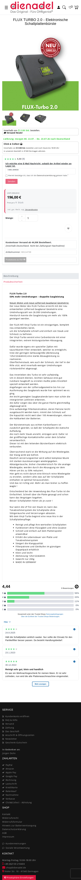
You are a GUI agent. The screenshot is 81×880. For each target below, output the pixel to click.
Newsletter (11, 738)
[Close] (75, 692)
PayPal (9, 765)
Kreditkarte (12, 787)
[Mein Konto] (58, 7)
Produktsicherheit (13, 281)
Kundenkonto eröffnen (17, 716)
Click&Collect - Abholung (19, 802)
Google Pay (11, 776)
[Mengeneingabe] (28, 218)
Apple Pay (11, 772)
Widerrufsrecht (10, 817)
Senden (11, 181)
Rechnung (11, 780)
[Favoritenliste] (70, 7)
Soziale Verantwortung (18, 847)
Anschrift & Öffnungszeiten (19, 735)
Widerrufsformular (12, 821)
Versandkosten (31, 209)
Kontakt (6, 814)
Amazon (10, 768)
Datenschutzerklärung (14, 829)
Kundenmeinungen (16, 843)
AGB (4, 833)
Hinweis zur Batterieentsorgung (19, 825)
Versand (9, 723)
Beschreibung (11, 276)
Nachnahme (12, 794)
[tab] (40, 276)
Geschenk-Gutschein (16, 742)
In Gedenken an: (11, 749)
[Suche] (64, 7)
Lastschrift (11, 783)
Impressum (8, 836)
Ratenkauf (11, 791)
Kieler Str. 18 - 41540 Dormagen (20, 871)
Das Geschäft (12, 731)
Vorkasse (10, 798)
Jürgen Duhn (9, 753)
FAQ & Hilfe (11, 720)
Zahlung (9, 727)
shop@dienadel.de (14, 867)
